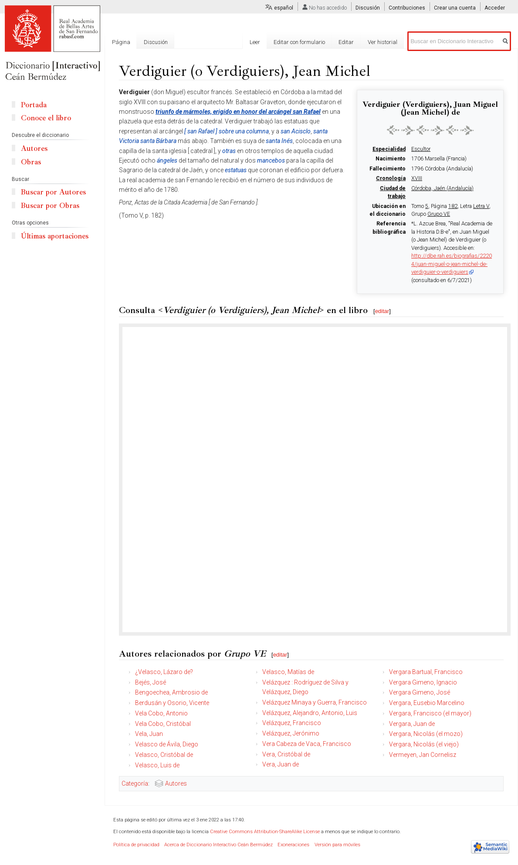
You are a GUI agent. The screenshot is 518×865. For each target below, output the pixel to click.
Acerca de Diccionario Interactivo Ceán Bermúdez (218, 845)
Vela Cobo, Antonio (161, 713)
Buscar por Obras (50, 205)
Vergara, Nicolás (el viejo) (424, 744)
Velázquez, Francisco (291, 722)
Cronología (391, 178)
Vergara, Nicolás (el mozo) (426, 733)
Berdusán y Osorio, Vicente (172, 702)
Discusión (367, 8)
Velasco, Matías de (288, 671)
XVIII (416, 178)
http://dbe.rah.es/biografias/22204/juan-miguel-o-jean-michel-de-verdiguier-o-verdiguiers (451, 264)
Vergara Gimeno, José (419, 692)
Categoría (135, 783)
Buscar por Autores (53, 192)
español (283, 8)
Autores (176, 783)
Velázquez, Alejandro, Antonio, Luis (309, 712)
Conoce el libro (46, 118)
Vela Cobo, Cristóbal (163, 723)
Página (121, 42)
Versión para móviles (337, 845)
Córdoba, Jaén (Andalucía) (442, 188)
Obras (31, 162)
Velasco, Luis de (157, 765)
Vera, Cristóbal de (286, 754)
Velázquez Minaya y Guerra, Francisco (314, 702)
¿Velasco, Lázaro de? (164, 671)
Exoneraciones (293, 845)
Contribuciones (407, 8)
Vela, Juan (149, 733)
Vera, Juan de (280, 764)
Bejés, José (150, 682)
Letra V (481, 206)
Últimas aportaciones (54, 236)
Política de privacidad (136, 845)
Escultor (420, 149)
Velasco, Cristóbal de (164, 754)
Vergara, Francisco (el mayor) (430, 713)
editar (382, 311)
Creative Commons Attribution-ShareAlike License (265, 831)
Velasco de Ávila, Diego (166, 744)
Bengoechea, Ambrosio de (171, 692)
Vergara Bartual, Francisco (426, 671)
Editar (346, 42)
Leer (255, 42)
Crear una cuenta (455, 8)
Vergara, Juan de (412, 723)
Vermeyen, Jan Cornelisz (422, 754)
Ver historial (382, 42)
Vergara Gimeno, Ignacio (423, 682)
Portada (34, 105)
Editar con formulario (299, 42)
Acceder (494, 8)
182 (452, 206)
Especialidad (389, 149)
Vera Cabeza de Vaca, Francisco (306, 743)
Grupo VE (438, 214)
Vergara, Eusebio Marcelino (426, 702)
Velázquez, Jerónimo (290, 733)
